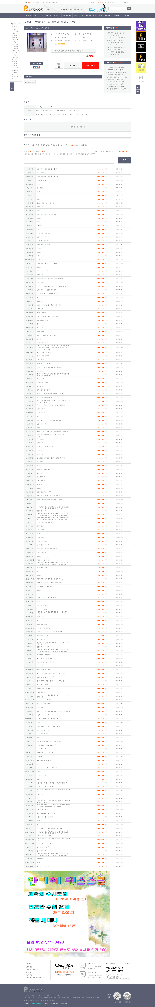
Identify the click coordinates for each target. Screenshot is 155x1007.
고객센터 (126, 15)
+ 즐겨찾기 (126, 2)
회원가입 (93, 2)
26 (59, 67)
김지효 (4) (15, 29)
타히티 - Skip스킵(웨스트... (116, 49)
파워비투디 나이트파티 (32, 969)
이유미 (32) (15, 59)
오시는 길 (47, 1003)
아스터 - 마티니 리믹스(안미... (117, 67)
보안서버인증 (117, 1002)
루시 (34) (15, 31)
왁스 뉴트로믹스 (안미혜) (115, 84)
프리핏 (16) (15, 78)
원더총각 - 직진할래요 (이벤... (117, 74)
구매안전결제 (127, 1002)
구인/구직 (91, 964)
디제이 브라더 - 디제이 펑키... (117, 38)
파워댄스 (57, 15)
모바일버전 (64, 1003)
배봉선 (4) (15, 42)
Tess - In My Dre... (114, 54)
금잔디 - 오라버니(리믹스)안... (117, 47)
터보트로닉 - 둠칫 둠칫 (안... (117, 52)
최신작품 (28, 15)
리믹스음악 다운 (29, 82)
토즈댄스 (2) (15, 70)
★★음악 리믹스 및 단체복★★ (35, 977)
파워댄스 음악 (97, 15)
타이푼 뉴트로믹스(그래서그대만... (118, 77)
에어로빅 (48, 15)
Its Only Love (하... (114, 45)
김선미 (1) (15, 27)
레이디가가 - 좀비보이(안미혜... (117, 72)
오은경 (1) (15, 55)
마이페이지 (113, 2)
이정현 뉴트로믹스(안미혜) (116, 82)
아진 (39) (15, 48)
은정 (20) (15, 57)
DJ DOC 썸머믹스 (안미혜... (116, 70)
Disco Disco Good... (114, 35)
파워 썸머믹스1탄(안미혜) (115, 79)
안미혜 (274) (15, 50)
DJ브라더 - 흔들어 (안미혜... (116, 33)
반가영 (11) (15, 40)
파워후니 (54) (15, 76)
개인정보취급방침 (37, 1003)
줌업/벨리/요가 (86, 15)
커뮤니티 (116, 15)
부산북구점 (29, 975)
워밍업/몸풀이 (67, 15)
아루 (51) (15, 46)
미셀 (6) (15, 33)
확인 (124, 160)
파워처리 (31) (15, 74)
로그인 (99, 2)
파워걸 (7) (15, 72)
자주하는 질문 (93, 972)
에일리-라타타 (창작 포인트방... (118, 89)
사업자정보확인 (65, 997)
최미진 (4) (15, 65)
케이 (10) (15, 68)
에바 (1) (15, 53)
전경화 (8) (15, 61)
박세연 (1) (15, 37)
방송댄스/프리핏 (38, 15)
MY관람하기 (105, 2)
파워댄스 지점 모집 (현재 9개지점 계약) (49, 9)
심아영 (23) (15, 44)
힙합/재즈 (77, 15)
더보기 (127, 963)
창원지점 (28, 972)
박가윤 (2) (15, 35)
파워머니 (107, 15)
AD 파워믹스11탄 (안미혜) (116, 40)
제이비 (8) (15, 63)
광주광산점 (29, 967)
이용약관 (26, 1003)
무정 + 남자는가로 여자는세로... (117, 86)
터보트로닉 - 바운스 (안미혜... (117, 42)
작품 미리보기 (36, 63)
